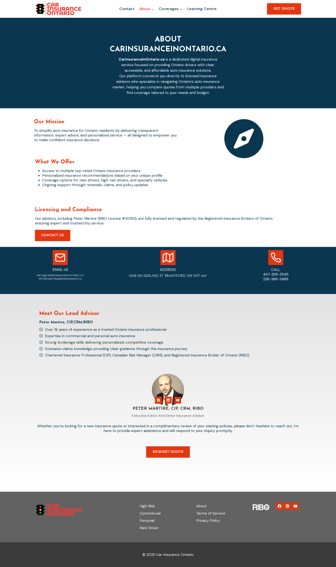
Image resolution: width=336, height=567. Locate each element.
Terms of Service (210, 513)
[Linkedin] (287, 506)
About (201, 506)
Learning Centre (202, 8)
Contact (127, 8)
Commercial (150, 513)
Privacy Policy (208, 520)
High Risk (147, 506)
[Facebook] (279, 506)
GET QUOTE (284, 8)
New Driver (149, 527)
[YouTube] (295, 506)
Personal (147, 520)
